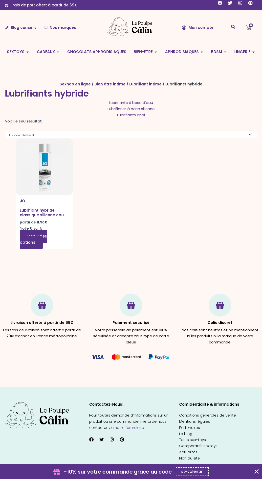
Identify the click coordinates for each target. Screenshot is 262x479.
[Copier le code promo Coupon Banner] (192, 471)
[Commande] (131, 134)
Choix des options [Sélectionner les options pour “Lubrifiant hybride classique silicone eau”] (33, 239)
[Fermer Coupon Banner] (257, 472)
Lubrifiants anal (131, 115)
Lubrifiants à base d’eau (131, 102)
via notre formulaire (126, 427)
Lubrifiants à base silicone (131, 108)
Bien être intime (110, 84)
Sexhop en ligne (75, 84)
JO (22, 200)
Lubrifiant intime (145, 84)
